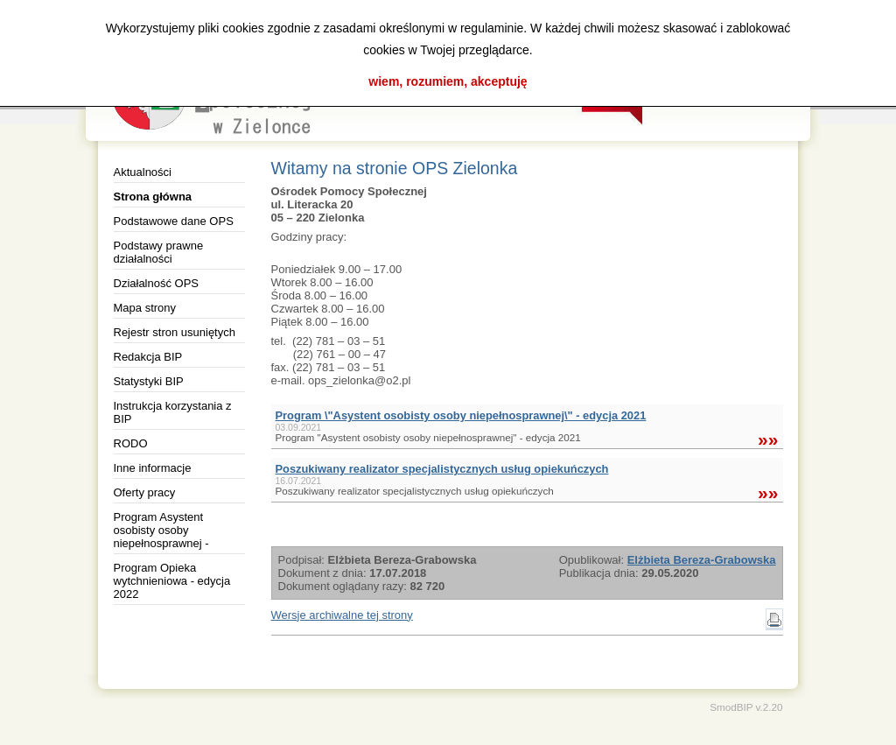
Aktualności (143, 172)
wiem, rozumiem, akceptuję (447, 81)
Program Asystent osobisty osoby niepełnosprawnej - (161, 530)
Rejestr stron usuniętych (174, 332)
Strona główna (153, 196)
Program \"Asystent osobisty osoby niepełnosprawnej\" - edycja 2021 (461, 415)
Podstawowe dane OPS (174, 221)
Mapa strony (145, 307)
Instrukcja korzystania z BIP (173, 412)
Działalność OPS (157, 283)
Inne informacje (153, 467)
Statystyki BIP (149, 381)
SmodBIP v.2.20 (746, 707)
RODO (131, 443)
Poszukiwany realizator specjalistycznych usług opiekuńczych (442, 468)
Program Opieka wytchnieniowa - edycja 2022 (172, 581)
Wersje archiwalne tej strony (342, 615)
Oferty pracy (145, 492)
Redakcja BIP (148, 356)
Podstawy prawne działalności (159, 252)
